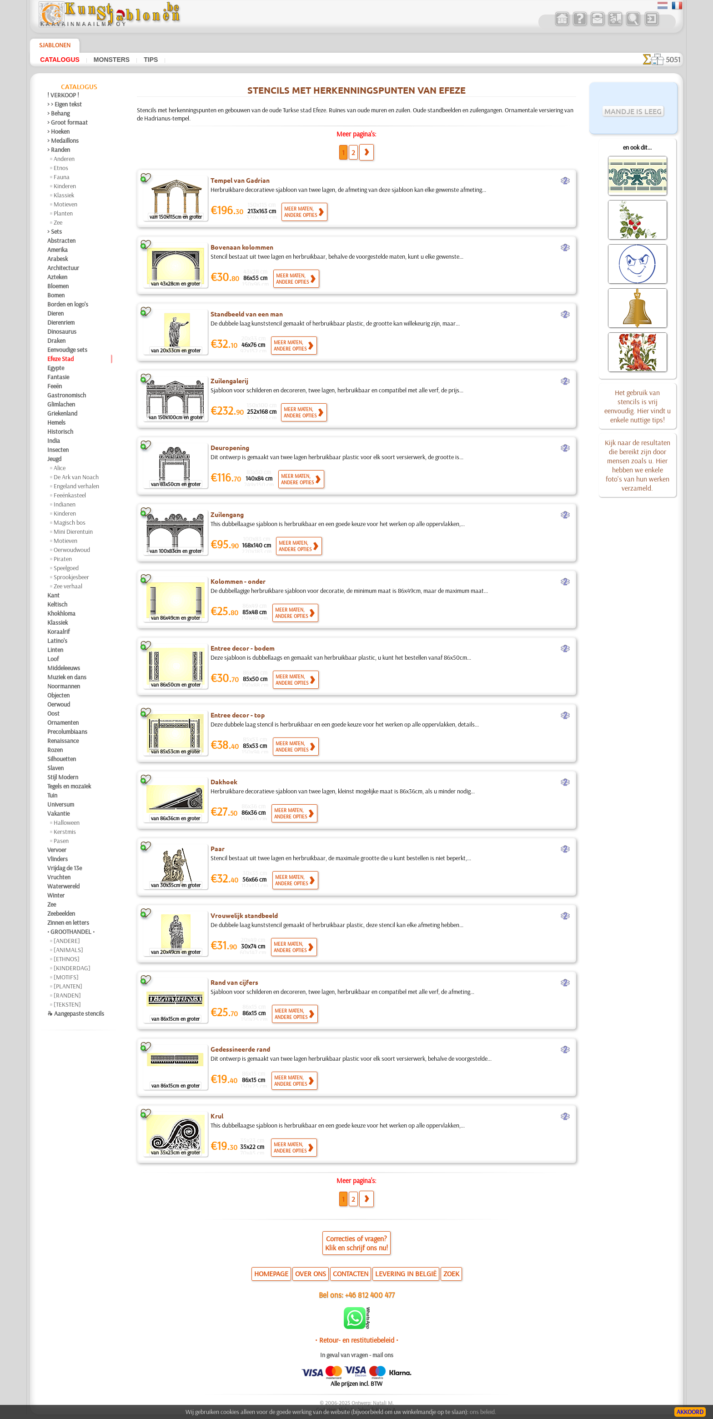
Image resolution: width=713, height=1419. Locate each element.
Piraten (63, 559)
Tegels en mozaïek (69, 786)
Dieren (55, 313)
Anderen (64, 159)
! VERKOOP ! (63, 95)
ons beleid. (483, 1412)
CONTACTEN (350, 1273)
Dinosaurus (61, 331)
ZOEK (451, 1273)
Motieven (65, 204)
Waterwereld (63, 886)
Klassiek (64, 195)
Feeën (54, 386)
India (53, 440)
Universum (60, 804)
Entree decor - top (238, 715)
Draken (56, 340)
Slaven (55, 768)
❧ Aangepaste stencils (75, 1013)
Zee (58, 222)
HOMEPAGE (271, 1273)
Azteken (57, 277)
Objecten (58, 695)
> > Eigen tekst (64, 104)
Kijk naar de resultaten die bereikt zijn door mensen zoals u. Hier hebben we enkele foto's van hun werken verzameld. (637, 465)
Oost (53, 713)
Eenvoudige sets (67, 350)
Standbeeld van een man (247, 314)
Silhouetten (61, 759)
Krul (217, 1116)
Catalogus (60, 59)
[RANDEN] (67, 995)
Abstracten (61, 240)
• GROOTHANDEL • (71, 932)
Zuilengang (227, 514)
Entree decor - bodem (243, 648)
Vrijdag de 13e (64, 868)
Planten (63, 213)
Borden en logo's (67, 304)
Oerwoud (58, 704)
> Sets (54, 231)
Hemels (56, 422)
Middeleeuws (63, 668)
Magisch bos (69, 522)
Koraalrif (58, 631)
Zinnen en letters (68, 922)
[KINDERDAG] (72, 968)
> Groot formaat (67, 122)
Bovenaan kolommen (242, 247)
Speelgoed (66, 568)
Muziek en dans (66, 677)
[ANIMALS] (68, 950)
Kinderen (65, 186)
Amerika (57, 250)
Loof (53, 659)
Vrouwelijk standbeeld (244, 915)
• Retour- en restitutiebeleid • (356, 1339)
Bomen (56, 295)
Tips (151, 59)
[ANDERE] (67, 941)
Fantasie (58, 377)
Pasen (61, 841)
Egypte (55, 368)
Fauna (62, 177)
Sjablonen (54, 45)
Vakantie (58, 813)
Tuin (52, 795)
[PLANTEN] (68, 986)
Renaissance (63, 741)
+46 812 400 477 (370, 1294)
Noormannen (63, 686)
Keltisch (57, 604)
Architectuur (63, 268)
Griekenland (62, 413)
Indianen (64, 504)
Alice (59, 468)
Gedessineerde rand (240, 1049)
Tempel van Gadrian (240, 180)
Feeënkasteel (70, 495)
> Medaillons (63, 140)
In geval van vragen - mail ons (356, 1355)
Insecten (58, 450)
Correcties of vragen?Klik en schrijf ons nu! (356, 1243)
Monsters (112, 59)
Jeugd (54, 459)
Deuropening (230, 447)
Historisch (60, 431)
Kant (53, 595)
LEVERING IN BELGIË (406, 1273)
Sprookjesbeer (71, 577)
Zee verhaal (68, 586)
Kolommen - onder (238, 581)
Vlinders (57, 859)
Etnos (61, 168)
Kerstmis (65, 831)
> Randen (58, 149)
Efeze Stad (60, 359)
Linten (55, 650)
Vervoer (56, 850)
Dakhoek (224, 781)
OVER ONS (310, 1273)
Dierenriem (61, 322)
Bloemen (58, 286)
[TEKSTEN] (67, 1004)
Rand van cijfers (234, 982)
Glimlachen (61, 404)
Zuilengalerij (229, 380)
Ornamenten (63, 722)
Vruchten (58, 877)
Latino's (57, 641)
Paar (218, 848)
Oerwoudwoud (72, 550)
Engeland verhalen (76, 486)
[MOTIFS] (66, 977)
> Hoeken (58, 131)
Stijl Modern (62, 777)
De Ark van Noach (76, 477)
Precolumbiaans (67, 731)
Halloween (67, 822)
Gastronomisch (66, 395)
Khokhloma (61, 613)
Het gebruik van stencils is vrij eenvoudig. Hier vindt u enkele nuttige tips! (637, 406)
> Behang (58, 113)
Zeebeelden (61, 913)
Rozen (55, 750)
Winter (56, 895)
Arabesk (57, 259)
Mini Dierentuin (73, 531)
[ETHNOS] (67, 959)
